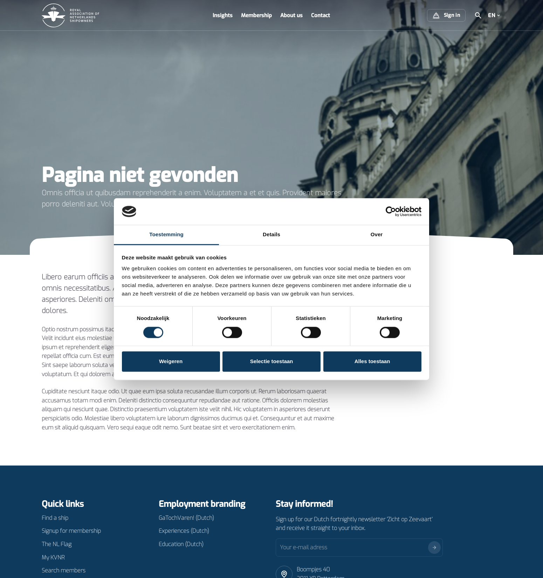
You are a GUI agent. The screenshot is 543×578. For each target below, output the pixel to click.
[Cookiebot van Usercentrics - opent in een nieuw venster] (390, 211)
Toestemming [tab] (166, 235)
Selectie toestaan (271, 362)
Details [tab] (271, 235)
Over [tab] (377, 235)
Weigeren (171, 362)
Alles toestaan (372, 362)
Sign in (446, 15)
